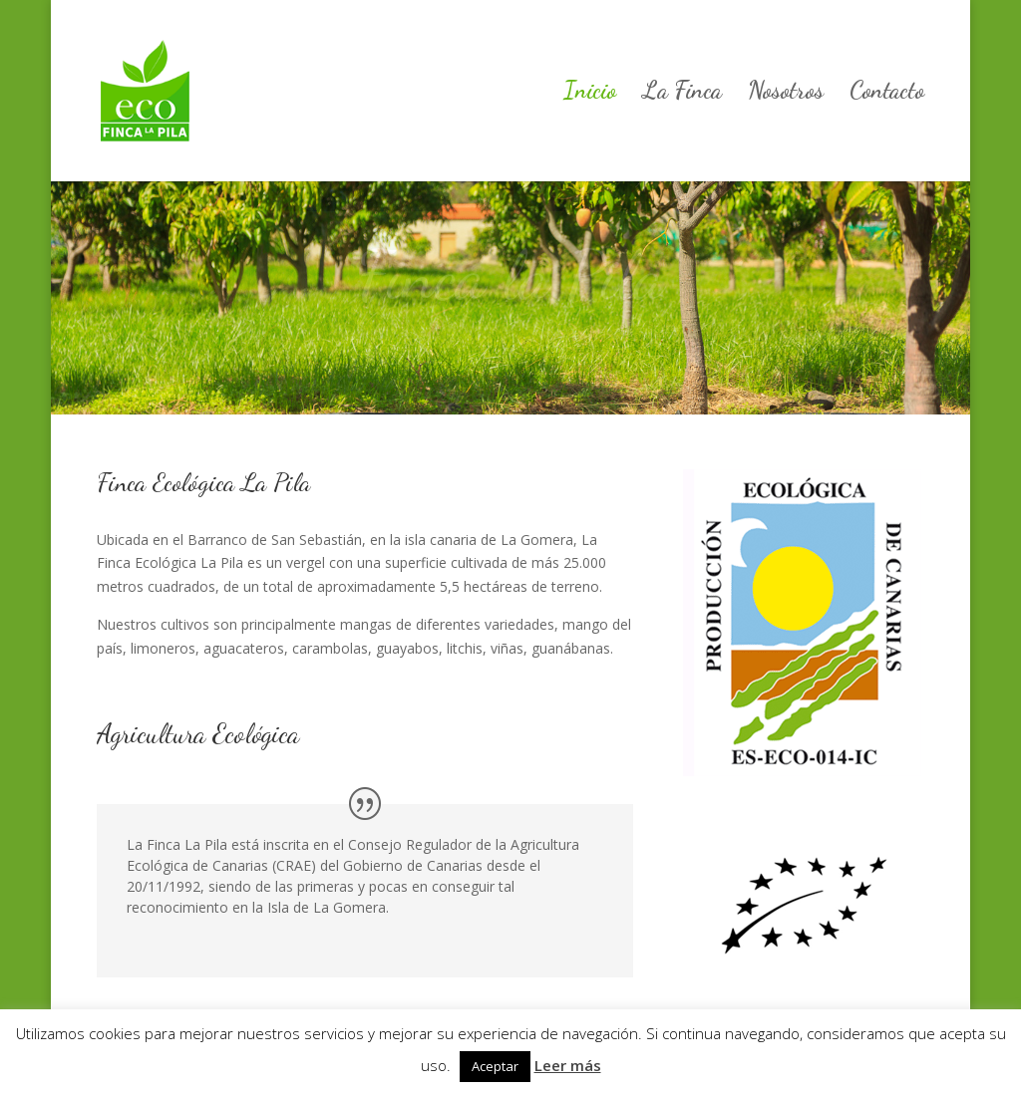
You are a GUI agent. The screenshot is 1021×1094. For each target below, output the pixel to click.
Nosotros (786, 94)
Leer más (567, 1065)
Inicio (589, 94)
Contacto (887, 94)
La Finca (682, 94)
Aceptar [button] (495, 1066)
